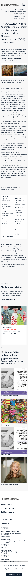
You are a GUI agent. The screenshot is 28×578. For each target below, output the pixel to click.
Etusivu (2, 9)
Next (4, 347)
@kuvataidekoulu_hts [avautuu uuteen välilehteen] (8, 363)
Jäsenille (5, 523)
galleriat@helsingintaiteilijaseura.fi (11, 552)
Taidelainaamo (7, 512)
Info (2, 516)
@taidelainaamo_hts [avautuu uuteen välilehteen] (7, 360)
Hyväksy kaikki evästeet (14, 574)
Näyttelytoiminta (9, 11)
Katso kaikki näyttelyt (8, 299)
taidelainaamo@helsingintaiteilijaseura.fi (13, 541)
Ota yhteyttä (6, 520)
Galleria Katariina (8, 327)
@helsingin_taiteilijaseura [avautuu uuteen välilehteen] (9, 358)
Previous (2, 347)
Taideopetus (6, 504)
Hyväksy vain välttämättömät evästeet (14, 569)
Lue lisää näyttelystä (9, 342)
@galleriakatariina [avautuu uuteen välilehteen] (7, 362)
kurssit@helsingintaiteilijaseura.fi (11, 533)
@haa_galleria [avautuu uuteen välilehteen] (18, 362)
